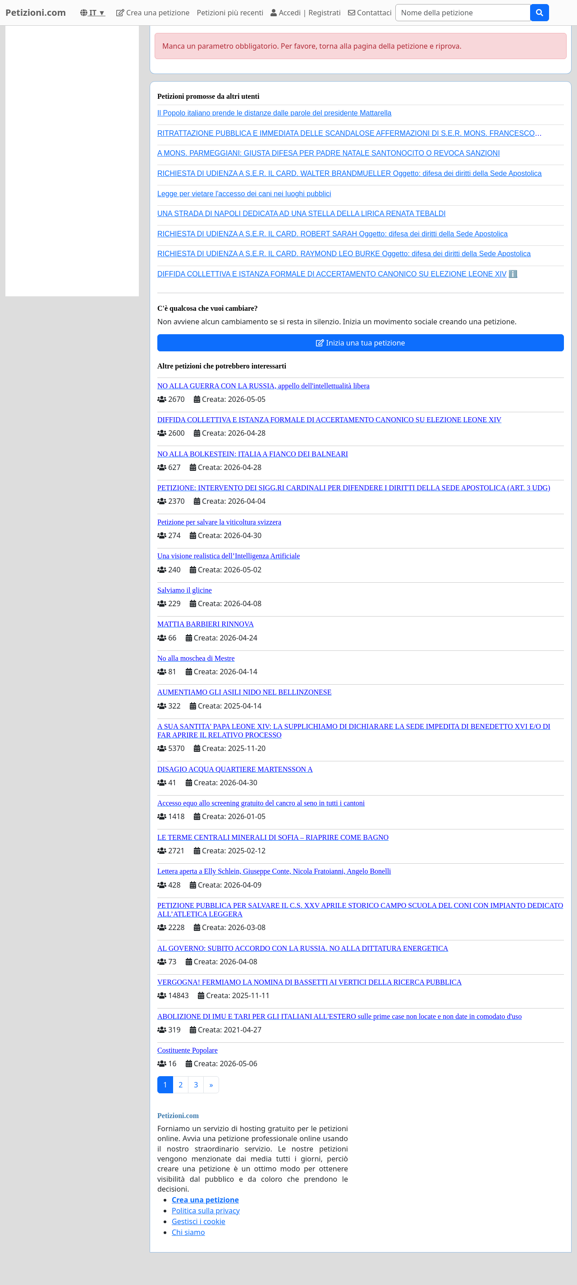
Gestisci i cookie (198, 1221)
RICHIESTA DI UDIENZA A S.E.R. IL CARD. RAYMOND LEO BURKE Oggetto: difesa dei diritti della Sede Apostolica (344, 254)
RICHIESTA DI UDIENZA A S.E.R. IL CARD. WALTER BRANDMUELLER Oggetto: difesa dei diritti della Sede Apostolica (349, 173)
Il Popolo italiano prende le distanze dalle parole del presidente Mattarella (274, 113)
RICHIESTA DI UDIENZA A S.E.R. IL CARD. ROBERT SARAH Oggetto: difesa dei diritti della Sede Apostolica (332, 234)
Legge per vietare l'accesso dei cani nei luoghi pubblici (244, 194)
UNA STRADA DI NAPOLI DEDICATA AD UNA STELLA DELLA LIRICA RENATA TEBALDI (301, 213)
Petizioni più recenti (230, 13)
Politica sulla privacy (206, 1211)
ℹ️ (512, 274)
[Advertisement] (72, 161)
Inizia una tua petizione (360, 343)
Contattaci (370, 13)
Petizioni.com (35, 12)
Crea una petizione (153, 13)
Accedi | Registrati (305, 13)
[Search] (463, 12)
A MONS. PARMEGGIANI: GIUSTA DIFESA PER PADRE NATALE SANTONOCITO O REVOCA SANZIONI (328, 153)
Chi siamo (188, 1232)
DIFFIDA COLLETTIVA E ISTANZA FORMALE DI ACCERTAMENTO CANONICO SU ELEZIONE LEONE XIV (332, 274)
